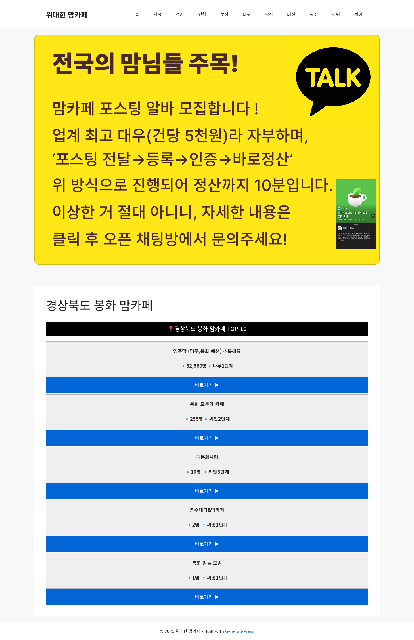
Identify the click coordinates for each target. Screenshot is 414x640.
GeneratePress (239, 631)
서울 (158, 14)
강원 (336, 14)
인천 (202, 14)
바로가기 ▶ (207, 384)
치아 (358, 14)
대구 (247, 14)
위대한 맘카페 (67, 14)
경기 (180, 14)
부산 (225, 14)
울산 (269, 14)
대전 (292, 14)
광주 (314, 14)
